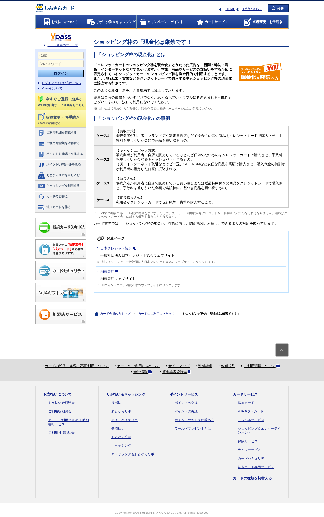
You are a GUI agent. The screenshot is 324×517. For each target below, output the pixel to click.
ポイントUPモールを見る (59, 165)
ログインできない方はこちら (61, 83)
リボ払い (118, 403)
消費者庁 (110, 272)
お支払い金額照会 (61, 403)
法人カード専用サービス (256, 467)
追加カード (246, 403)
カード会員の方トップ (63, 45)
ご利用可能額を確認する (58, 143)
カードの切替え (52, 196)
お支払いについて (57, 394)
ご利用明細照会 (59, 411)
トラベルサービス (251, 420)
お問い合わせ (252, 9)
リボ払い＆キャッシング (125, 394)
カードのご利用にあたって (156, 313)
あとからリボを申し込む (58, 175)
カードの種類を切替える (252, 478)
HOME (230, 9)
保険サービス (248, 441)
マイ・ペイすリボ (124, 420)
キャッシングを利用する (58, 186)
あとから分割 (121, 437)
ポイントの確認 (186, 411)
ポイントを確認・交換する (60, 154)
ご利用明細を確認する (57, 133)
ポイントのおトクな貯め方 (194, 420)
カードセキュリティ (253, 458)
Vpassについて (52, 88)
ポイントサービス (184, 394)
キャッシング (121, 445)
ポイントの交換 (186, 403)
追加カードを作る (54, 207)
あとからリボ (121, 411)
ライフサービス (249, 450)
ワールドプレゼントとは (193, 428)
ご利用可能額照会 (61, 433)
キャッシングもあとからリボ (132, 454)
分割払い (118, 428)
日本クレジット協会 (119, 248)
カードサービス (245, 394)
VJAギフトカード (251, 411)
